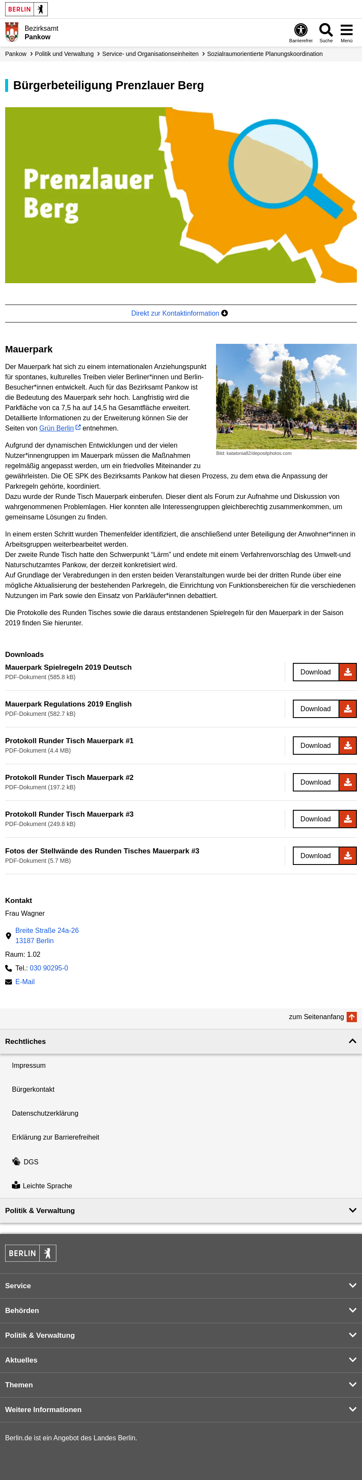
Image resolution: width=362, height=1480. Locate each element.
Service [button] (18, 1286)
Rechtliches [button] (25, 1041)
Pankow (15, 53)
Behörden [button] (22, 1311)
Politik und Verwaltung (64, 53)
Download (316, 672)
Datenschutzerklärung (45, 1113)
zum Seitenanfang (316, 1016)
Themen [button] (19, 1385)
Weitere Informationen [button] (43, 1410)
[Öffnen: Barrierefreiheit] (301, 32)
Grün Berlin (56, 428)
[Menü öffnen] (346, 32)
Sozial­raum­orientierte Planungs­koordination (265, 53)
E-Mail (25, 982)
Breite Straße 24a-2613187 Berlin (47, 935)
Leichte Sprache (42, 1186)
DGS (25, 1162)
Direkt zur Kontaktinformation (179, 313)
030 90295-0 (49, 968)
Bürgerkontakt (33, 1089)
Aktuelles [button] (21, 1360)
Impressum (29, 1065)
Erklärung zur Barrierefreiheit (55, 1137)
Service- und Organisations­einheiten (150, 53)
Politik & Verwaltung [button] (40, 1211)
